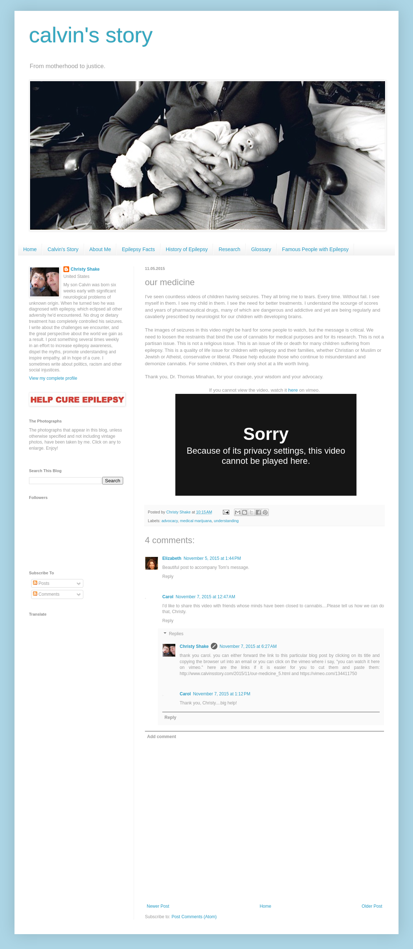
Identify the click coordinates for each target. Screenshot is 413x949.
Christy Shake (194, 646)
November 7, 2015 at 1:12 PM (221, 693)
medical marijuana (196, 521)
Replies (176, 633)
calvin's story (91, 35)
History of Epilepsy (187, 249)
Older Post (372, 906)
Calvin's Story (62, 249)
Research (229, 249)
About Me (100, 249)
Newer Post (158, 906)
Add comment (161, 736)
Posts (41, 583)
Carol (168, 596)
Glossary (261, 249)
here (293, 390)
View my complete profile (53, 378)
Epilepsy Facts (138, 249)
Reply (168, 576)
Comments (46, 594)
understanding (226, 521)
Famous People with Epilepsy (315, 249)
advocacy (170, 521)
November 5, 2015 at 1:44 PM (212, 558)
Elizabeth (172, 558)
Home (30, 249)
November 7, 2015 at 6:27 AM (248, 646)
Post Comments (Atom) (194, 916)
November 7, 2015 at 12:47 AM (205, 596)
